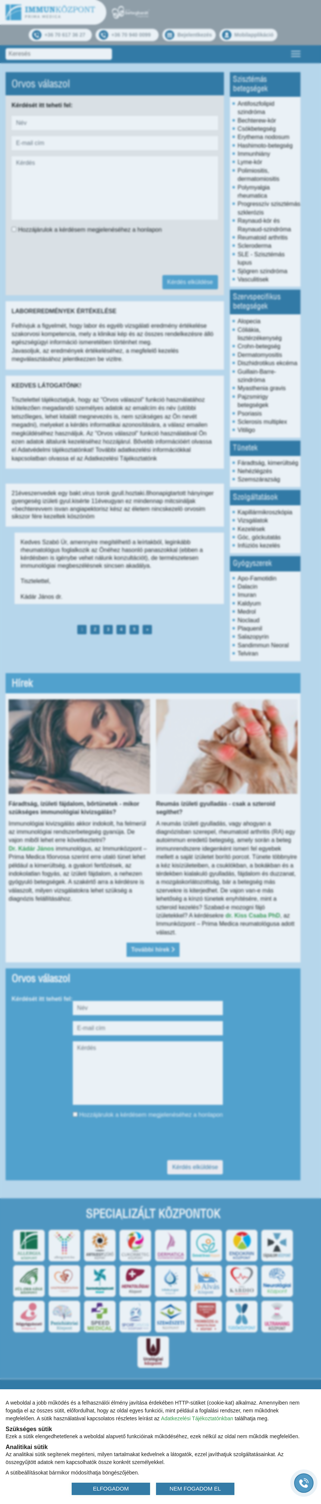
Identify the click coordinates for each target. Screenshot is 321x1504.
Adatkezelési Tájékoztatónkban (197, 1418)
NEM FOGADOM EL (195, 1488)
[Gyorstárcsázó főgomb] (304, 1483)
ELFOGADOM (111, 1488)
